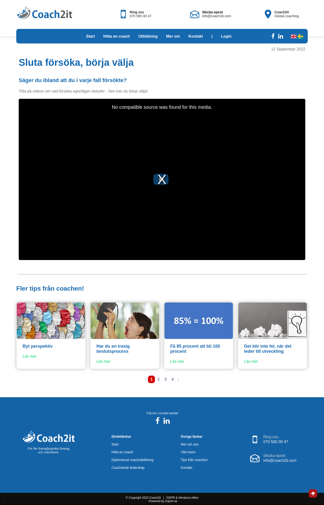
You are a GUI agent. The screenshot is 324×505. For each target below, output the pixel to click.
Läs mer (30, 356)
